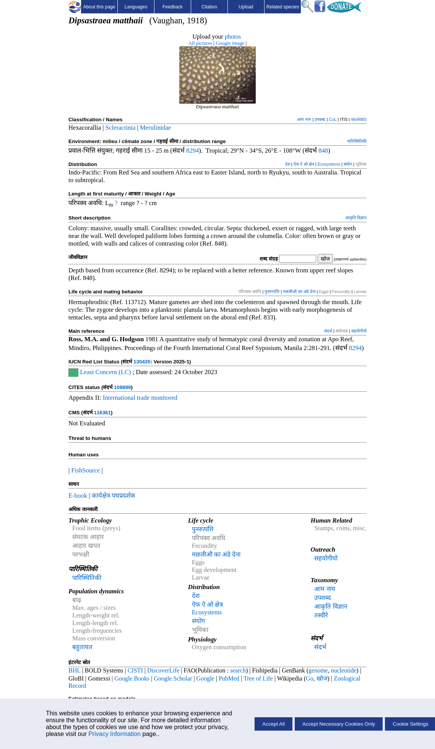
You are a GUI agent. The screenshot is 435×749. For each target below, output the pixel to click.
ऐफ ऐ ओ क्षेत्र (304, 164)
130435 (141, 362)
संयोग (348, 164)
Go (309, 678)
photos (233, 36)
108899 (122, 387)
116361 (102, 412)
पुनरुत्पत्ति (272, 291)
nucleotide (344, 670)
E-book (77, 495)
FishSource (85, 470)
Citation (209, 7)
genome (318, 670)
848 (323, 150)
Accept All (273, 724)
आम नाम (304, 119)
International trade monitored (140, 397)
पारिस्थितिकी (357, 141)
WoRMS (359, 119)
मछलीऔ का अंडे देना (299, 291)
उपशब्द (320, 119)
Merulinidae (155, 127)
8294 (192, 150)
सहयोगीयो (359, 331)
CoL (332, 119)
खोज (322, 678)
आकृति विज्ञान (356, 217)
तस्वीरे (321, 615)
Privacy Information (114, 734)
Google (205, 678)
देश (287, 164)
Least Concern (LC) (104, 372)
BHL (74, 670)
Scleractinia (121, 127)
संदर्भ (328, 331)
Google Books (131, 678)
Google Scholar (173, 678)
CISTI (135, 670)
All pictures (200, 43)
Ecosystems (329, 164)
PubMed (229, 678)
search (238, 670)
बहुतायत (82, 647)
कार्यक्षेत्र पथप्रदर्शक (113, 495)
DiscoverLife (163, 670)
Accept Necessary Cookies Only (338, 724)
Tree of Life (258, 678)
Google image (230, 43)
